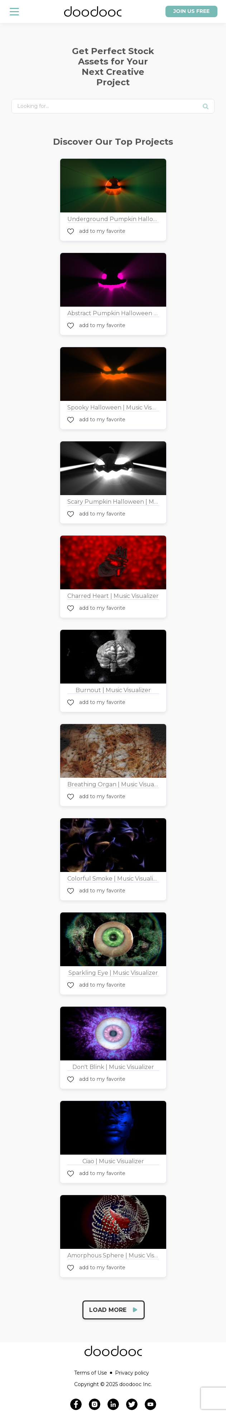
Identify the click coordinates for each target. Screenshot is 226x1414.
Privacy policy (132, 1373)
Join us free (191, 11)
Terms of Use (93, 1373)
